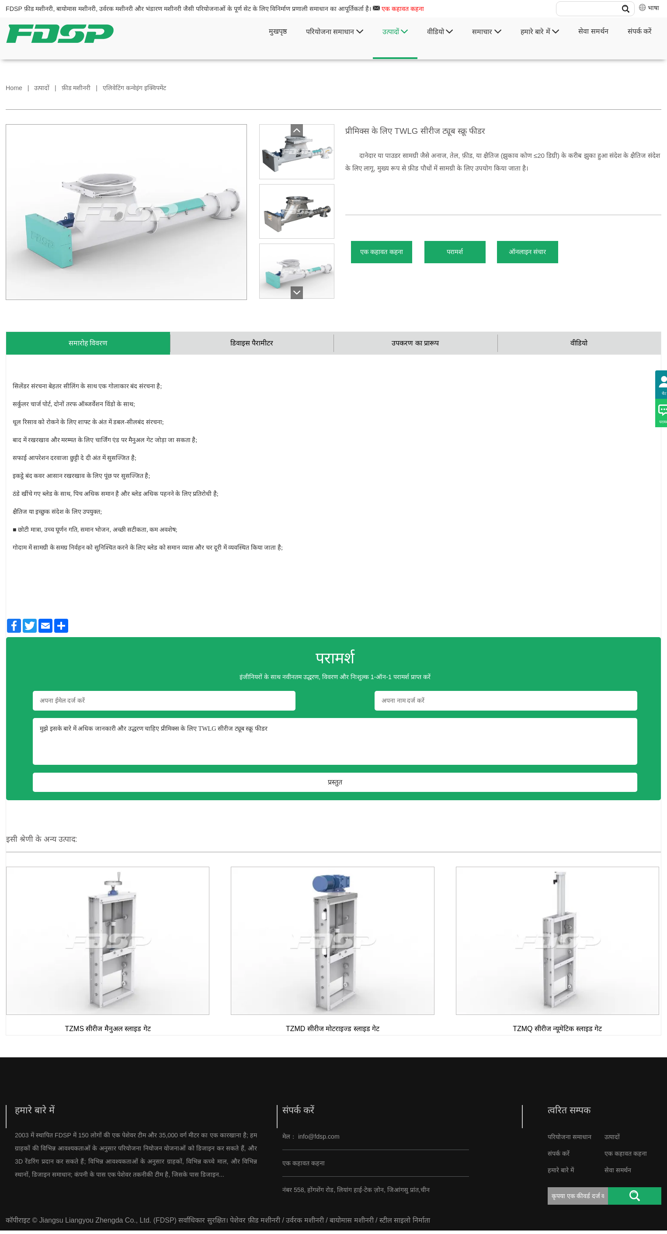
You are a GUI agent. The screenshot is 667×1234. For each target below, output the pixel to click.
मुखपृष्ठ (278, 31)
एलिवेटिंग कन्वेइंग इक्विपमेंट (134, 87)
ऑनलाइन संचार (564, 254)
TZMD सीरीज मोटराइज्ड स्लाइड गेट (332, 1032)
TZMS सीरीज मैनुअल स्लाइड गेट (108, 1032)
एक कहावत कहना (403, 8)
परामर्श (477, 254)
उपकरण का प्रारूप (415, 345)
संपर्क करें (640, 31)
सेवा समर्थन (593, 31)
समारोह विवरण (88, 345)
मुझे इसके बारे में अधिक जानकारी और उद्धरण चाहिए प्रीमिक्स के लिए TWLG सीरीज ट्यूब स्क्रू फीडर (335, 745)
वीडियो (440, 31)
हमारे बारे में (540, 31)
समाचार (486, 31)
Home (14, 87)
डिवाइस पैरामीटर (251, 345)
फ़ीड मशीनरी (76, 87)
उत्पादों (395, 31)
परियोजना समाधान (334, 31)
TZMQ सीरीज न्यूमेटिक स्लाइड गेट (557, 1032)
